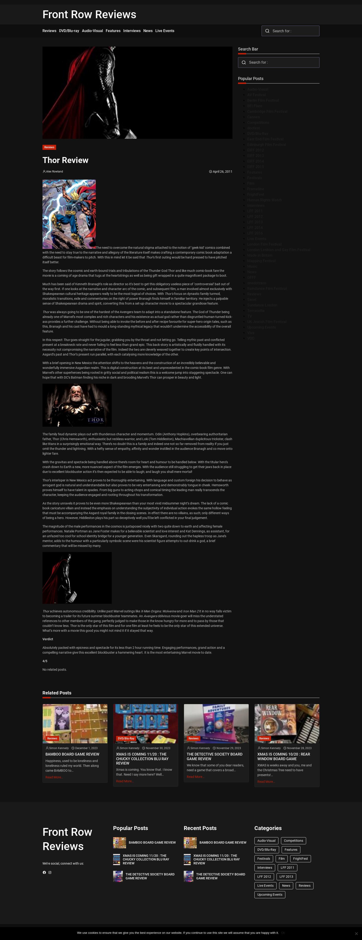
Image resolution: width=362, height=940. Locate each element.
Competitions (258, 122)
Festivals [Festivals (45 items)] (263, 858)
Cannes (253, 117)
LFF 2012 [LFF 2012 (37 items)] (264, 876)
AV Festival (256, 95)
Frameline (255, 189)
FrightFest (255, 194)
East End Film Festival (265, 139)
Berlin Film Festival (263, 100)
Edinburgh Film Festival (266, 144)
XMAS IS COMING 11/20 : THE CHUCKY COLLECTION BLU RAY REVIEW (142, 758)
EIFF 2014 (255, 161)
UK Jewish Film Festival (267, 322)
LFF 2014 (255, 227)
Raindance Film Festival (267, 288)
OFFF (251, 277)
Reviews (49, 147)
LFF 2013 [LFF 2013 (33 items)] (286, 876)
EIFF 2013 (255, 156)
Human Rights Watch (264, 200)
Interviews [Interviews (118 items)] (264, 867)
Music (252, 266)
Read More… (54, 777)
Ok (283, 932)
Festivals (254, 178)
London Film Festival (264, 244)
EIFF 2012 (255, 150)
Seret (251, 299)
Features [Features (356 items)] (291, 849)
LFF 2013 (255, 222)
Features (254, 172)
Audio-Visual (257, 89)
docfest (253, 128)
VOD (250, 338)
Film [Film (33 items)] (282, 858)
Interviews (256, 205)
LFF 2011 (255, 211)
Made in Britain (259, 255)
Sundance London (262, 305)
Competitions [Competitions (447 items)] (293, 840)
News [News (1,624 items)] (286, 885)
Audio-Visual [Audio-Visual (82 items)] (266, 840)
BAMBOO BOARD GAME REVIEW (72, 754)
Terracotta (256, 310)
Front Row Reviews (89, 14)
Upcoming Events (261, 327)
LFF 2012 (255, 216)
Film (250, 183)
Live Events (256, 239)
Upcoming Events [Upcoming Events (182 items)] (269, 894)
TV (249, 316)
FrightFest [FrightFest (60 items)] (300, 858)
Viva (250, 333)
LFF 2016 (255, 233)
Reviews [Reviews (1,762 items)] (305, 885)
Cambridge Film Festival (267, 111)
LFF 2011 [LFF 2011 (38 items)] (287, 867)
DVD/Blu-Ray (257, 133)
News (251, 272)
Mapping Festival (261, 261)
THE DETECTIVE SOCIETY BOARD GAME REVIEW (214, 756)
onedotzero (256, 283)
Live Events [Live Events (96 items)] (265, 885)
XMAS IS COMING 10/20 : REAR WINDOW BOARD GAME (283, 756)
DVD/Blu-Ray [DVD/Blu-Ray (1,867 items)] (266, 849)
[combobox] (291, 31)
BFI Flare (254, 106)
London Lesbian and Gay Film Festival (278, 250)
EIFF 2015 (255, 167)
